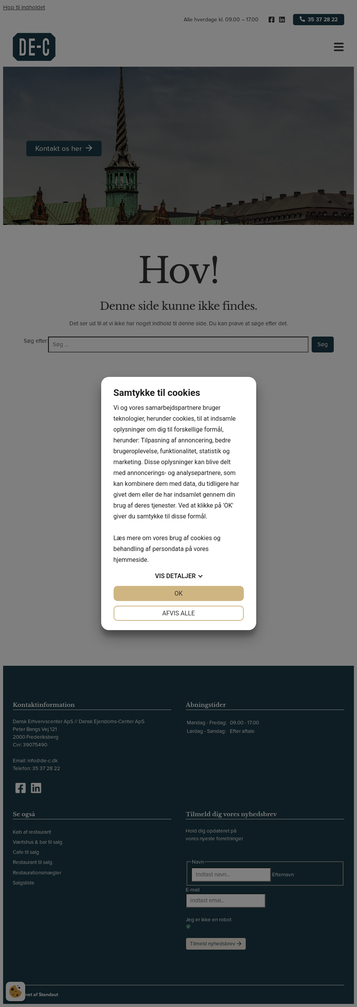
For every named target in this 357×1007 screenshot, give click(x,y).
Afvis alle (178, 613)
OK (178, 593)
